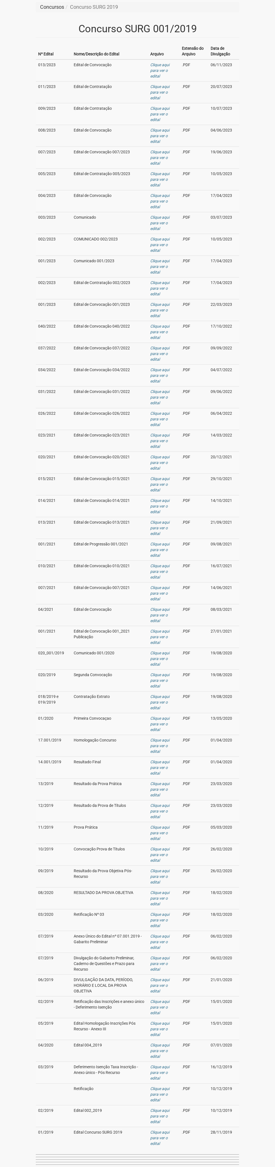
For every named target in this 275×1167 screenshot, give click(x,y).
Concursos (52, 7)
